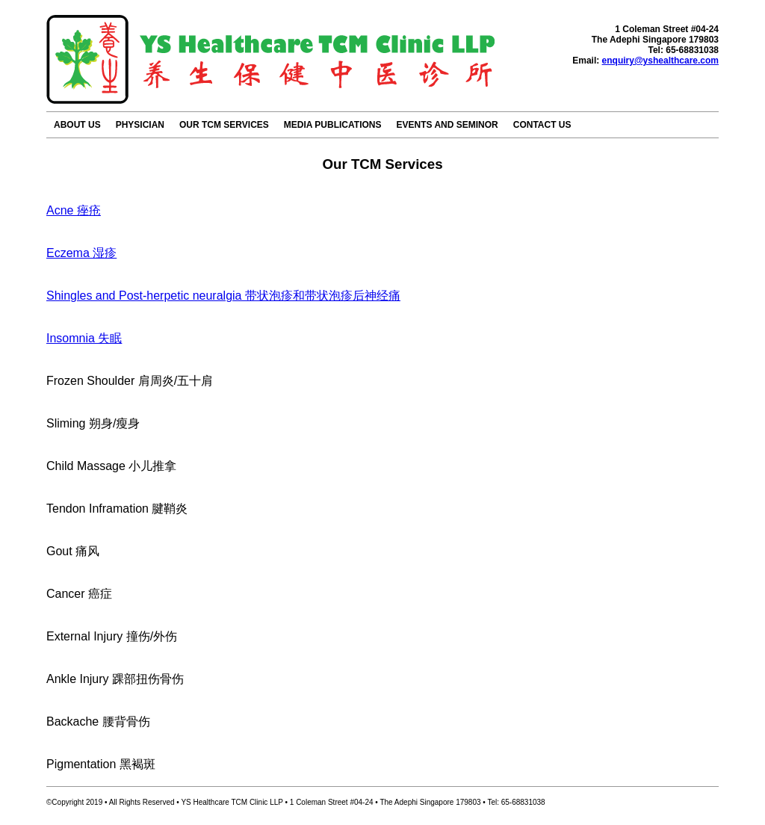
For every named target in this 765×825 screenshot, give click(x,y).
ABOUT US (77, 125)
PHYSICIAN (140, 125)
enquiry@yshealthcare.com (660, 60)
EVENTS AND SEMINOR (447, 125)
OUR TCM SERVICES (224, 125)
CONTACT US (542, 125)
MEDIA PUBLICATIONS (333, 125)
